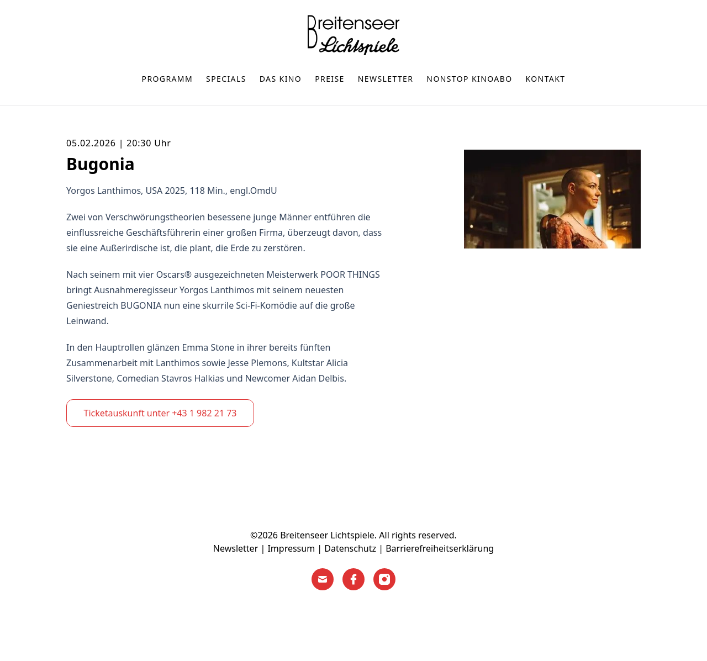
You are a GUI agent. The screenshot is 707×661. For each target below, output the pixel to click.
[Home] (353, 35)
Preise (330, 78)
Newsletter (386, 78)
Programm (167, 78)
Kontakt (546, 78)
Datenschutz (350, 548)
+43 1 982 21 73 (204, 413)
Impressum (291, 548)
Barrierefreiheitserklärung (440, 548)
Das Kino (281, 78)
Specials (226, 78)
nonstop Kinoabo (469, 78)
